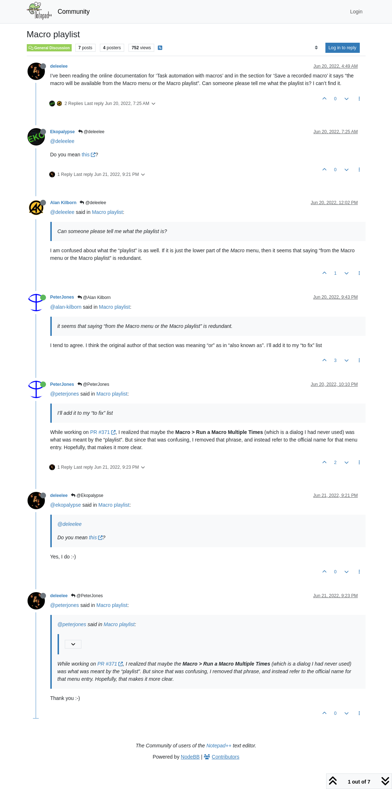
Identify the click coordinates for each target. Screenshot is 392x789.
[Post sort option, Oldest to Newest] (316, 48)
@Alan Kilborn (94, 297)
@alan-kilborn (66, 307)
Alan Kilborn (63, 202)
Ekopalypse (62, 131)
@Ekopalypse (87, 495)
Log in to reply (343, 47)
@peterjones (64, 394)
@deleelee (91, 131)
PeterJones (62, 297)
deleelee (59, 66)
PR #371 (102, 432)
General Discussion (49, 48)
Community (74, 11)
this (89, 154)
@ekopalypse (65, 505)
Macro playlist (107, 212)
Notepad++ (218, 745)
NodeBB (190, 757)
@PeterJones (93, 384)
